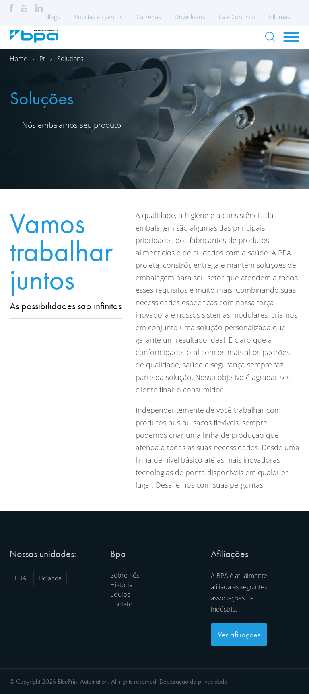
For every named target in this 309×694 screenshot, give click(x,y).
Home (18, 58)
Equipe (120, 594)
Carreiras (148, 16)
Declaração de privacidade (193, 681)
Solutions (70, 58)
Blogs (52, 16)
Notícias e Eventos (98, 16)
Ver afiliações (239, 634)
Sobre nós (124, 575)
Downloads (190, 16)
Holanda (50, 578)
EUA (20, 578)
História (121, 584)
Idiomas (282, 16)
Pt (42, 58)
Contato (121, 604)
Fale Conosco (237, 16)
